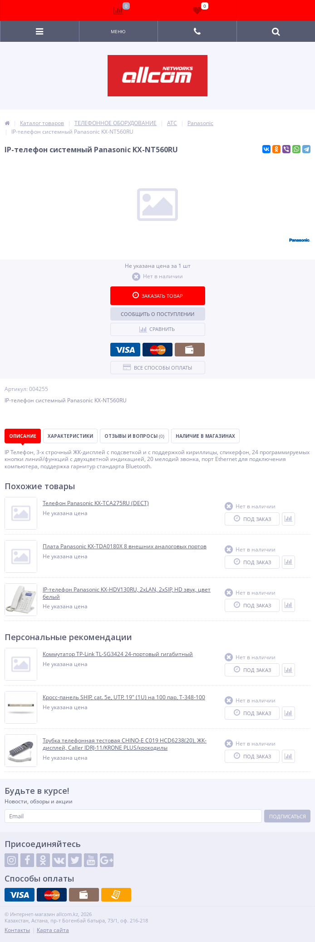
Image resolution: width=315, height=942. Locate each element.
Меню (118, 31)
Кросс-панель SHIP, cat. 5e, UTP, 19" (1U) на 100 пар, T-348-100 (124, 697)
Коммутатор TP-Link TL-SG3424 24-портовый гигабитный (118, 654)
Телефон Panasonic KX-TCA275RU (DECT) (96, 503)
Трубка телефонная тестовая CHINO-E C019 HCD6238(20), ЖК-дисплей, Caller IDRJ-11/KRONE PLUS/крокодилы (125, 744)
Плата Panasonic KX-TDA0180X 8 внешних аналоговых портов (125, 546)
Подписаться (287, 816)
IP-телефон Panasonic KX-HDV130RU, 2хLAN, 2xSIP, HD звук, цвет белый (127, 593)
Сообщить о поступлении (157, 314)
